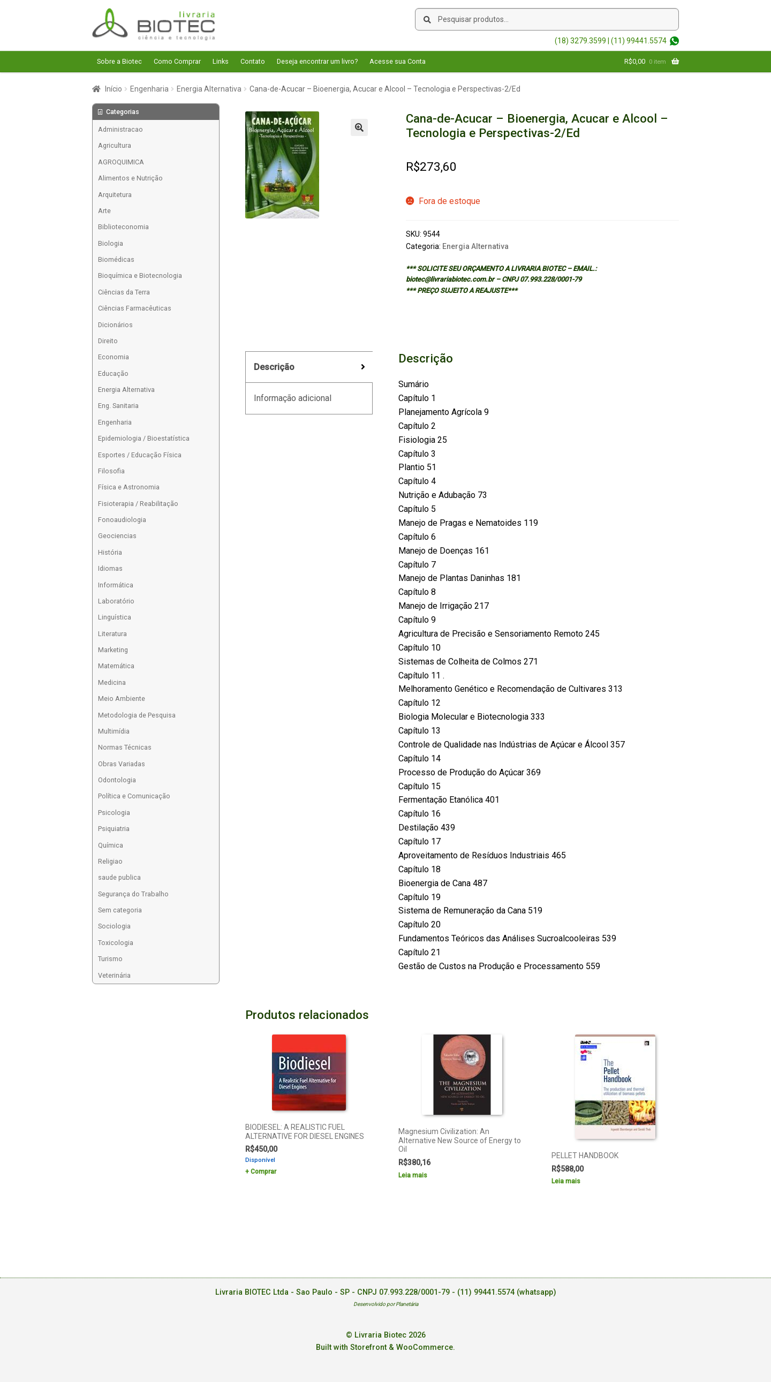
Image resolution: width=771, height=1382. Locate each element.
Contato (252, 61)
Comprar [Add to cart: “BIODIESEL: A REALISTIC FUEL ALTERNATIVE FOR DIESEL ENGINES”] (263, 1171)
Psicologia (114, 813)
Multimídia (114, 731)
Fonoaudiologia (122, 520)
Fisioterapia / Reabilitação (138, 504)
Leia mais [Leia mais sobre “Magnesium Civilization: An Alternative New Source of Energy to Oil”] (412, 1175)
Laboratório (116, 601)
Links (221, 61)
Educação (113, 373)
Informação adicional (292, 398)
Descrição (274, 367)
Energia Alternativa (209, 89)
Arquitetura (115, 195)
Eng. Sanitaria (118, 406)
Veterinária (114, 975)
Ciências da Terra (124, 292)
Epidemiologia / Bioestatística (144, 438)
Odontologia (117, 780)
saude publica (119, 877)
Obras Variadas (121, 764)
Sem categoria (120, 910)
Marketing (113, 650)
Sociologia (114, 926)
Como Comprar (177, 61)
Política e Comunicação (134, 796)
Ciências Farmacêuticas (134, 308)
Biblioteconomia (123, 227)
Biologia (110, 243)
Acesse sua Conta (397, 61)
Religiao (110, 861)
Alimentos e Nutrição (130, 178)
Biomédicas (116, 259)
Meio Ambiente (121, 698)
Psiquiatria (114, 829)
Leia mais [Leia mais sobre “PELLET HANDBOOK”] (565, 1181)
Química (110, 845)
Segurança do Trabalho (133, 894)
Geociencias (117, 536)
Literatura (112, 634)
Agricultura (114, 145)
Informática (115, 585)
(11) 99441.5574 (639, 40)
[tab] (309, 367)
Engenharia (149, 89)
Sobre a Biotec (119, 61)
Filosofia (111, 471)
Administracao (120, 129)
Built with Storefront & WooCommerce (384, 1347)
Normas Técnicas (125, 747)
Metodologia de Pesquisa (137, 715)
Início (113, 89)
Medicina (112, 682)
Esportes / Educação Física (140, 455)
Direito (108, 341)
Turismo (110, 959)
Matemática (116, 666)
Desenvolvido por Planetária (385, 1304)
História (110, 552)
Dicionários (115, 325)
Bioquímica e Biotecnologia (140, 275)
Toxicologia (115, 943)
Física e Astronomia (129, 487)
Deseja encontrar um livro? (317, 61)
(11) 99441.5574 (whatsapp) (506, 1292)
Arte (104, 211)
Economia (113, 357)
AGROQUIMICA (121, 162)
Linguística (114, 617)
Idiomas (110, 568)
